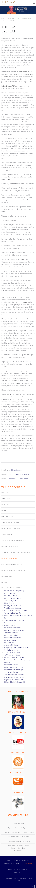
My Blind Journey (10, 640)
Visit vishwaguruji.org (18, 692)
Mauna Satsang (16, 470)
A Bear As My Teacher (11, 645)
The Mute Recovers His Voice (14, 620)
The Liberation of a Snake (13, 608)
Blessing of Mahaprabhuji (13, 628)
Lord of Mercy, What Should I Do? (15, 610)
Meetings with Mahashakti (13, 606)
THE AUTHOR (28, 863)
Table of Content (6, 498)
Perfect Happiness (10, 593)
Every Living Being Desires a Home (16, 647)
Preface (3, 510)
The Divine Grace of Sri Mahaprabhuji (12, 540)
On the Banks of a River (12, 650)
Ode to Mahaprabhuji (7, 516)
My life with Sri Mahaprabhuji (18, 479)
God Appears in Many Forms (14, 677)
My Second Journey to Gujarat (14, 657)
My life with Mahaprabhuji (9, 558)
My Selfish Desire (10, 643)
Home (8, 860)
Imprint (10, 869)
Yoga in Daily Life (18, 752)
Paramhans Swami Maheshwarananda (13, 570)
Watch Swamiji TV (18, 772)
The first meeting (6, 534)
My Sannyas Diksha (10, 596)
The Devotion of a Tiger (12, 652)
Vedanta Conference (11, 672)
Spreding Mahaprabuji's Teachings (11, 564)
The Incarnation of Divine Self (10, 522)
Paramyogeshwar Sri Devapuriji (10, 528)
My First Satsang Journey (22, 474)
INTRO (16, 860)
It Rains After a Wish (11, 623)
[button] (34, 3)
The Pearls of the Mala (11, 633)
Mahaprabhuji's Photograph (13, 670)
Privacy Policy (18, 872)
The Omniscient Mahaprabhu (14, 675)
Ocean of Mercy (9, 625)
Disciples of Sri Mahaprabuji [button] (18, 546)
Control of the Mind (11, 635)
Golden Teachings (6, 576)
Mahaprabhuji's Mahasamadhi (14, 682)
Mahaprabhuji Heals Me (12, 638)
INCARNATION (25, 860)
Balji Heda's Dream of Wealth (14, 630)
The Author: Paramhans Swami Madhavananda (15, 552)
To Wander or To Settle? (12, 655)
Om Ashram (18, 793)
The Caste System (10, 601)
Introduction (5, 504)
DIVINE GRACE (8, 863)
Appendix (4, 582)
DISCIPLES (18, 863)
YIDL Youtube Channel (18, 732)
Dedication (4, 492)
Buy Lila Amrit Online (18, 712)
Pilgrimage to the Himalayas (13, 680)
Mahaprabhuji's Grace (11, 665)
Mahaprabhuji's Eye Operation (14, 667)
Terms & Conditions (22, 869)
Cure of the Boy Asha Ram (13, 613)
